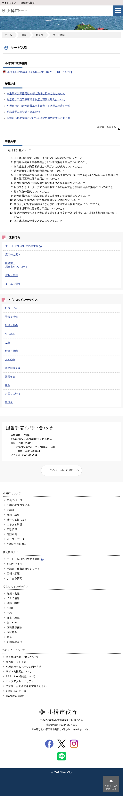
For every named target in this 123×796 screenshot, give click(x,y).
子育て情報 (11, 316)
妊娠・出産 (11, 308)
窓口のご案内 (12, 254)
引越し (10, 608)
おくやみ (10, 359)
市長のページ (14, 500)
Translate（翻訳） (16, 695)
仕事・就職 (11, 350)
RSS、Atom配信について (20, 676)
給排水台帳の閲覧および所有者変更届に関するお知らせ (38, 118)
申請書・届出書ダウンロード (23, 568)
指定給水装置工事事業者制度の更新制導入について (36, 99)
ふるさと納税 (14, 524)
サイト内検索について (18, 671)
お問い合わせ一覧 (16, 691)
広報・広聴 (11, 275)
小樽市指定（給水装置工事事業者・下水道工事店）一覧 (38, 105)
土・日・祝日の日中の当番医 (23, 246)
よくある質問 (12, 283)
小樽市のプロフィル (18, 505)
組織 (24, 35)
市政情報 (12, 529)
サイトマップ (9, 3)
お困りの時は (12, 393)
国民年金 (10, 376)
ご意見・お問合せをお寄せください (26, 686)
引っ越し (10, 333)
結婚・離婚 (11, 325)
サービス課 (59, 35)
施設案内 (12, 534)
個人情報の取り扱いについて (22, 657)
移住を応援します (17, 519)
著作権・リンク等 (16, 661)
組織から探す (28, 3)
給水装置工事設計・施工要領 (23, 111)
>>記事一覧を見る (106, 127)
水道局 (39, 35)
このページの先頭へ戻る (111, 787)
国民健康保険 (12, 368)
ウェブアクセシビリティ (20, 681)
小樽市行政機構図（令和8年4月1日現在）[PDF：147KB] (39, 71)
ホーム (8, 35)
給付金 (9, 402)
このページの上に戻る (61, 470)
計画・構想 (13, 514)
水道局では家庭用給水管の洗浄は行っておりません (36, 93)
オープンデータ (16, 539)
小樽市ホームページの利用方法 (23, 666)
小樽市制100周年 (16, 544)
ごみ (7, 342)
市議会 (10, 510)
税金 (7, 385)
